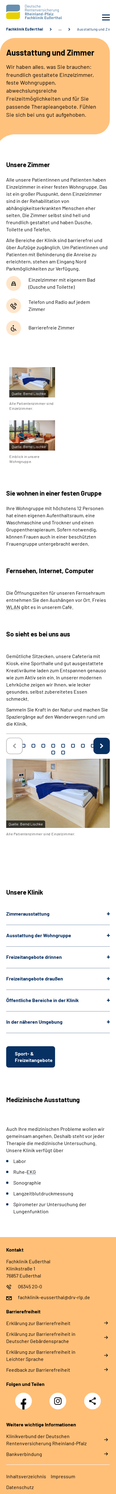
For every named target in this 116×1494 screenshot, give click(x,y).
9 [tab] (92, 745)
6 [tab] (63, 745)
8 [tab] (82, 745)
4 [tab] (43, 745)
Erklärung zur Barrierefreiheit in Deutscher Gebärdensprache (40, 1337)
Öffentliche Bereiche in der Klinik (42, 1000)
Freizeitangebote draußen (34, 978)
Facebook (25, 1397)
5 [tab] (53, 745)
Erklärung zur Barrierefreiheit (38, 1323)
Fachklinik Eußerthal (24, 29)
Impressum (63, 1476)
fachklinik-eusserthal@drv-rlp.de (54, 1297)
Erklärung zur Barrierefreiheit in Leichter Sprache (40, 1355)
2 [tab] (23, 745)
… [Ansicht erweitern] (60, 29)
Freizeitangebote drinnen (34, 957)
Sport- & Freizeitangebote (34, 1057)
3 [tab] (33, 745)
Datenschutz (20, 1487)
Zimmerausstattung (27, 914)
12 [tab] (63, 752)
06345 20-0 (30, 1286)
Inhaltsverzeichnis (26, 1476)
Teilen (92, 1401)
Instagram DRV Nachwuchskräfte (59, 1402)
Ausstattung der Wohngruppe (38, 935)
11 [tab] (53, 752)
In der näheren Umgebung (34, 1022)
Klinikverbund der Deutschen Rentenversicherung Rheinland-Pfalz (46, 1439)
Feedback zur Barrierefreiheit (38, 1370)
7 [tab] (73, 745)
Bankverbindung (24, 1454)
